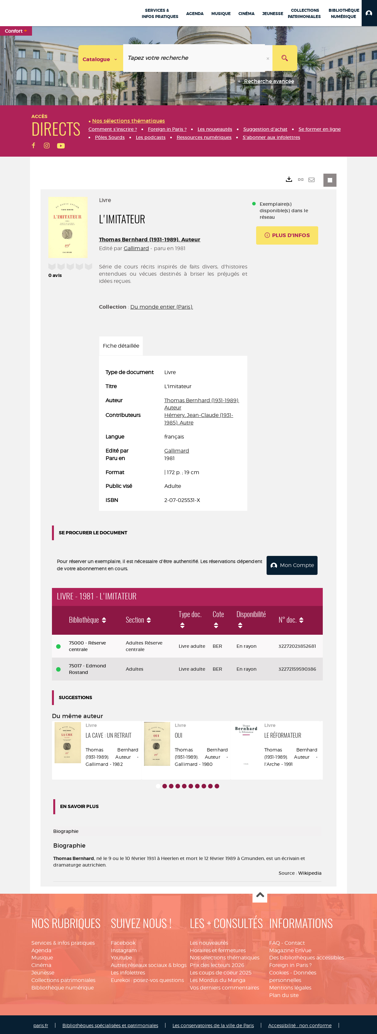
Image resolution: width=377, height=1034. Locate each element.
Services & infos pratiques (63, 941)
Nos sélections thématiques (224, 956)
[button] (369, 13)
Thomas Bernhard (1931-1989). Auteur (150, 239)
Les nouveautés (209, 941)
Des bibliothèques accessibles (306, 956)
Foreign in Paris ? (290, 963)
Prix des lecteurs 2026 (217, 963)
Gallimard (136, 248)
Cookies (279, 971)
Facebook (123, 941)
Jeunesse (42, 971)
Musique (42, 956)
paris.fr (40, 1023)
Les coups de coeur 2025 (221, 971)
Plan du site (284, 993)
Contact (295, 941)
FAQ (274, 941)
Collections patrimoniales (63, 978)
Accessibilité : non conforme (300, 1023)
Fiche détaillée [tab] (121, 346)
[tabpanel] (173, 436)
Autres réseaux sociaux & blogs (149, 963)
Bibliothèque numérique (62, 986)
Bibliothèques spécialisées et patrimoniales (110, 1023)
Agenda (41, 948)
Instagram (124, 948)
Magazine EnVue (290, 948)
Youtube (121, 956)
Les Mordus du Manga (217, 978)
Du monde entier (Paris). (161, 307)
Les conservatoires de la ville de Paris (213, 1023)
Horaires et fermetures (218, 948)
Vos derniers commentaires (224, 986)
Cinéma (41, 963)
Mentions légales (290, 986)
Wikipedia (309, 871)
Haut (260, 894)
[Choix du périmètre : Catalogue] (100, 58)
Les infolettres (128, 971)
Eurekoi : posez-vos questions (147, 978)
